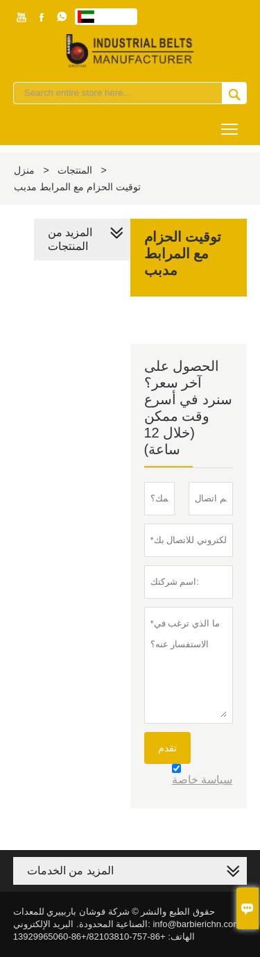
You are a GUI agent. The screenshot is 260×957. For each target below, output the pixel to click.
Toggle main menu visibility (230, 124)
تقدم (167, 748)
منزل (24, 170)
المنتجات (75, 170)
